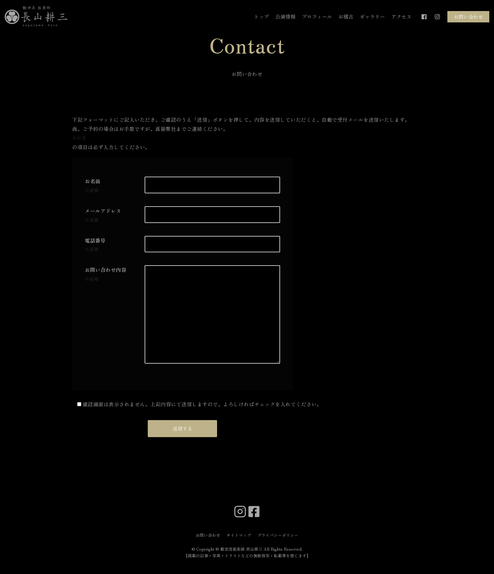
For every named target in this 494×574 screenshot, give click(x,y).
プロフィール (317, 16)
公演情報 (285, 16)
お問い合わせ (468, 16)
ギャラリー (372, 16)
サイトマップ (239, 535)
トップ (261, 16)
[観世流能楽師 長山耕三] (36, 17)
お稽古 (345, 16)
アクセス (401, 16)
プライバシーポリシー (277, 535)
